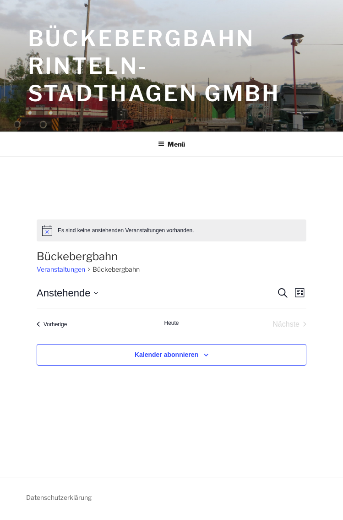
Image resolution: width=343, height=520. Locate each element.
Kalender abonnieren (166, 354)
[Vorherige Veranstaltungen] (52, 324)
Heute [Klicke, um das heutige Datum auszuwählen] (171, 323)
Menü (171, 144)
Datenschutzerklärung (59, 497)
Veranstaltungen (61, 269)
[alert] (171, 230)
